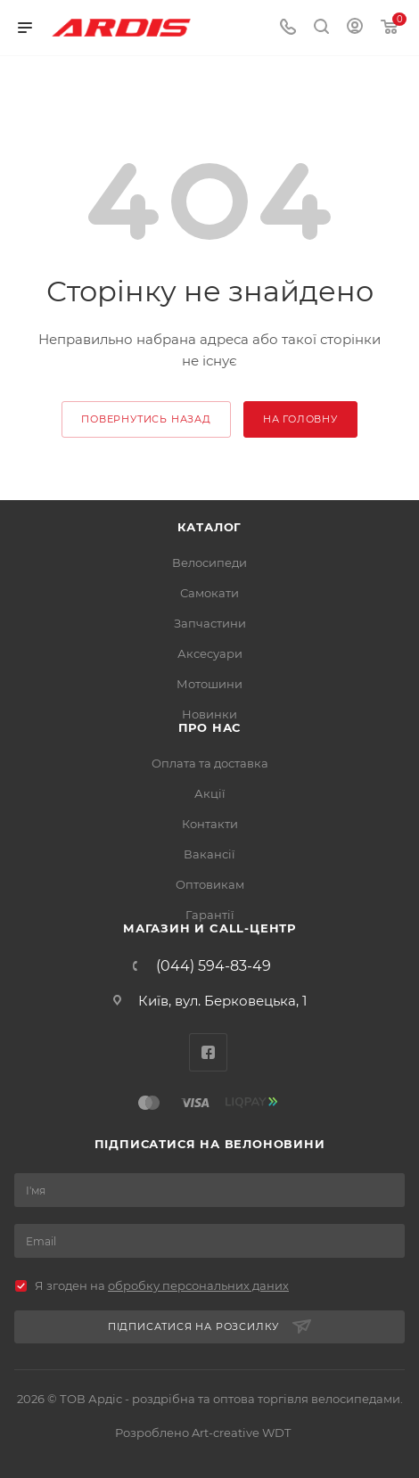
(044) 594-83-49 (213, 966)
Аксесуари (209, 653)
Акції (210, 793)
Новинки (209, 714)
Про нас (210, 727)
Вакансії (209, 854)
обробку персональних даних (198, 1285)
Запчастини (210, 623)
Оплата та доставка (210, 763)
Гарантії (209, 914)
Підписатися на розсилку (209, 1327)
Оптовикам (210, 884)
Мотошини (209, 684)
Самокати (209, 593)
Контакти (210, 824)
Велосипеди (209, 562)
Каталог (209, 527)
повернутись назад (146, 419)
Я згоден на (162, 1285)
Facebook (208, 1052)
